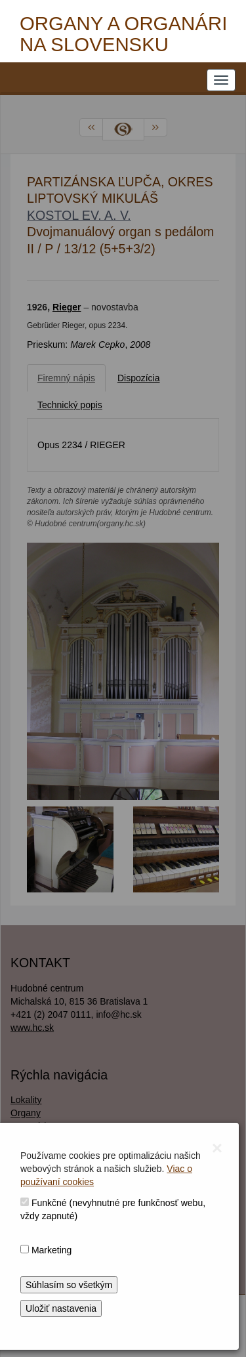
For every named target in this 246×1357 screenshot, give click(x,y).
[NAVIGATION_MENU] (221, 80)
